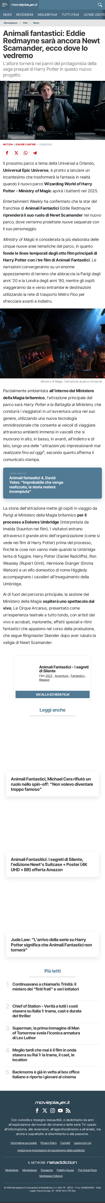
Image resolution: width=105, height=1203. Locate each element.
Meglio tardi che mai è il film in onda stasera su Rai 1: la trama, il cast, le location (44, 1056)
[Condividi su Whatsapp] (26, 153)
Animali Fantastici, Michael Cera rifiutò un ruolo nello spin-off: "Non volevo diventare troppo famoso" (52, 785)
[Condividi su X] (16, 153)
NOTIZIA (8, 144)
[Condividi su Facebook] (7, 153)
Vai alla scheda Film (52, 695)
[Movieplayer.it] (24, 5)
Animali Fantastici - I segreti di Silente (64, 670)
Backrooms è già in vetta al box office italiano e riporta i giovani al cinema (46, 1076)
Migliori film (47, 15)
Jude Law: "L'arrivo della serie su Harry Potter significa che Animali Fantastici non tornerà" (51, 946)
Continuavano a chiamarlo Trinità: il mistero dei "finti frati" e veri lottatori (45, 988)
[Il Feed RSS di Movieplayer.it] (68, 1111)
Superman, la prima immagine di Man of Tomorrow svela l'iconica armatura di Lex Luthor (46, 1034)
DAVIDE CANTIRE (26, 144)
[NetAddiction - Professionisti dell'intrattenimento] (62, 1163)
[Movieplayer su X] (45, 1111)
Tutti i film (70, 15)
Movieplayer (11, 22)
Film (25, 22)
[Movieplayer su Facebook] (37, 1111)
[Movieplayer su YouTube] (60, 1111)
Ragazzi (44, 681)
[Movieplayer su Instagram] (52, 1111)
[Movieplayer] (52, 1103)
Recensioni (24, 15)
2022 (48, 677)
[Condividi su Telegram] (35, 153)
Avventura (61, 677)
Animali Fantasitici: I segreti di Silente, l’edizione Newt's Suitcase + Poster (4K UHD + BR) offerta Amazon (49, 865)
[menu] (5, 5)
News (7, 15)
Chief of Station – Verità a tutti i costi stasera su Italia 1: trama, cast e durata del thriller (46, 1012)
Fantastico (78, 677)
